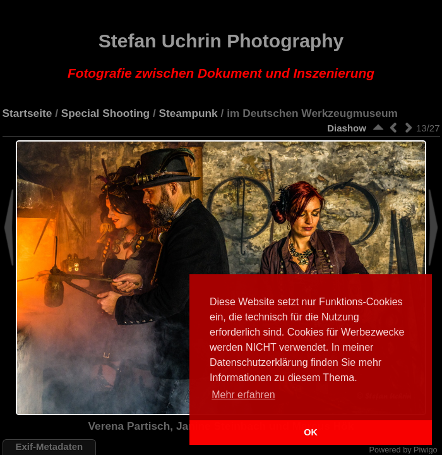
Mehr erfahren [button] (243, 394)
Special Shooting (105, 113)
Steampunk (188, 113)
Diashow (346, 128)
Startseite (27, 113)
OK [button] (311, 432)
